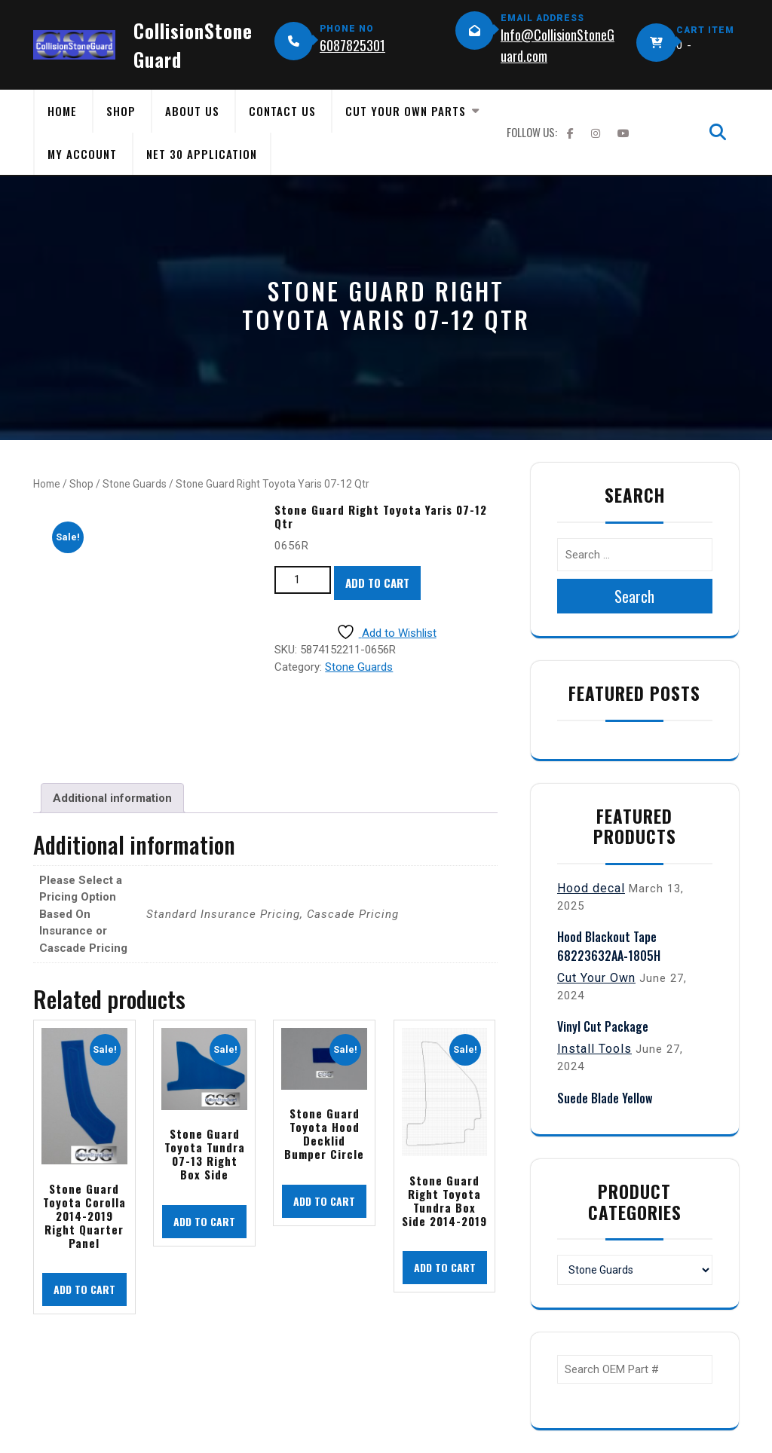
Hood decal (591, 888)
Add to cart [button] (84, 1289)
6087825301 (352, 45)
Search (634, 596)
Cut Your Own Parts (405, 110)
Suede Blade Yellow (604, 1098)
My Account (82, 153)
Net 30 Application (201, 153)
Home (62, 110)
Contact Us (282, 110)
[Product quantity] (302, 580)
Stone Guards (135, 484)
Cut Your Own (596, 978)
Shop (121, 110)
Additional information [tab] (112, 798)
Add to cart (377, 582)
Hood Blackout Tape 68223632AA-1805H (608, 946)
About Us (192, 110)
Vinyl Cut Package (602, 1026)
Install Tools (594, 1049)
